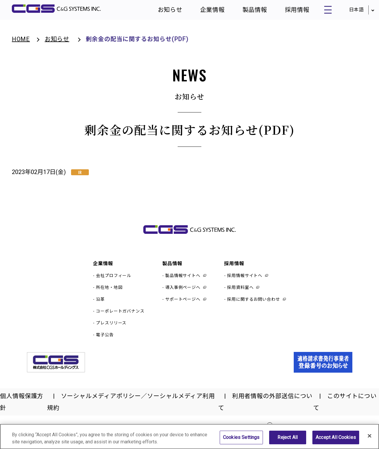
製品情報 (247, 11)
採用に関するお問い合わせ (253, 303)
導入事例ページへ (182, 291)
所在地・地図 (109, 291)
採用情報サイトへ (244, 279)
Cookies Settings (241, 441)
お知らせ (162, 11)
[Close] (369, 439)
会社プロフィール (113, 279)
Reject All (287, 441)
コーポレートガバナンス (120, 315)
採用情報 (289, 11)
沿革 (100, 303)
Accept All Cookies (336, 441)
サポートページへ (182, 303)
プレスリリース (111, 326)
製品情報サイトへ (182, 279)
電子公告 (105, 338)
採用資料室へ (240, 291)
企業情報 (204, 11)
